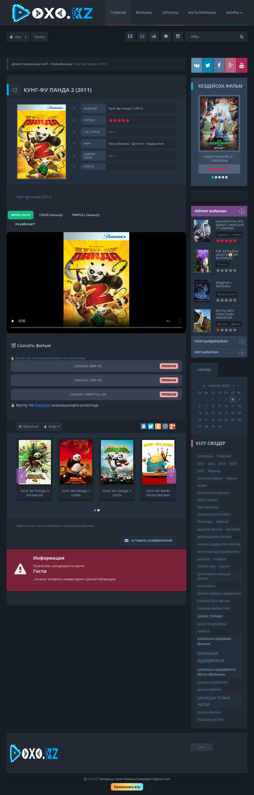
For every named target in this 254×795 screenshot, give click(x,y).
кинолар (203, 559)
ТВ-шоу (222, 264)
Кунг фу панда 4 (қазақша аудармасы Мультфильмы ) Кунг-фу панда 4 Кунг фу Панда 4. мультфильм (34, 492)
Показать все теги (210, 720)
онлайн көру (206, 566)
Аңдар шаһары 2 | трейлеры (219, 158)
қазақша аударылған (212, 682)
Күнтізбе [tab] (204, 370)
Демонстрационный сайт (30, 64)
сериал (224, 566)
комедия (219, 559)
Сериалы (170, 12)
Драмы (236, 324)
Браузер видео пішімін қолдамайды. (96, 282)
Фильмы (144, 12)
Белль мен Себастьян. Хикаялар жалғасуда (225, 316)
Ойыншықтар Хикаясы (213, 514)
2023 (222, 464)
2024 (232, 463)
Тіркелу (39, 37)
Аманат (231, 478)
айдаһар (222, 521)
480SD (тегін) (20, 215)
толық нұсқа (206, 586)
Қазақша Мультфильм (213, 601)
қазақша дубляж (209, 689)
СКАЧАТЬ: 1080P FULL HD (96, 394)
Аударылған (155, 144)
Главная (118, 12)
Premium (42, 405)
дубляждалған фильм (214, 536)
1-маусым (223, 456)
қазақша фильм (208, 712)
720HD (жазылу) (51, 215)
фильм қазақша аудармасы (219, 593)
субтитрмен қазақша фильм (213, 576)
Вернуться (28, 426)
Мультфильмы (202, 12)
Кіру (18, 37)
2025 (200, 471)
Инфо (52, 426)
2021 (200, 464)
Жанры (234, 12)
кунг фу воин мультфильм (158, 492)
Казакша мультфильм (213, 493)
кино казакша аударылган (218, 551)
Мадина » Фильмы (224, 284)
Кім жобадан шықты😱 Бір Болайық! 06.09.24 (227, 256)
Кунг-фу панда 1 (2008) (76, 492)
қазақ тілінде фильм (211, 624)
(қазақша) (205, 456)
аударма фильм (209, 529)
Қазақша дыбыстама (213, 608)
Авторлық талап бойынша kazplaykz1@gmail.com (134, 779)
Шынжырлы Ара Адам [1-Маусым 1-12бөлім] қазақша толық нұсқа (230, 228)
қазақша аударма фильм (214, 641)
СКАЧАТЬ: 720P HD (96, 380)
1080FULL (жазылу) (86, 215)
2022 (211, 464)
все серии (233, 529)
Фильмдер (205, 521)
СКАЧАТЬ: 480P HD (96, 366)
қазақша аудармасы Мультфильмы (216, 672)
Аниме (236, 234)
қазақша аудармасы (210, 656)
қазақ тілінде (210, 616)
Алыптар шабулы (209, 478)
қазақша (203, 631)
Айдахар (214, 471)
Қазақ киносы (226, 294)
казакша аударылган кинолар (219, 544)
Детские (138, 144)
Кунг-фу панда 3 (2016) (117, 492)
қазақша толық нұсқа (213, 700)
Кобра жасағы (207, 500)
